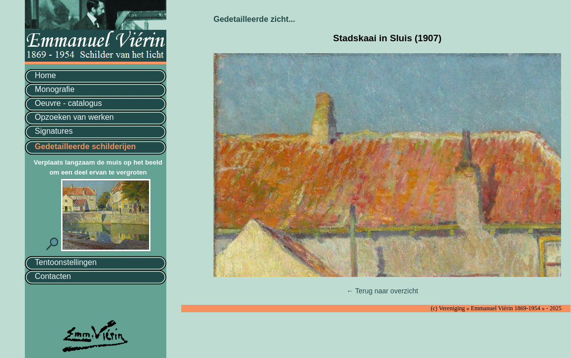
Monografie (54, 89)
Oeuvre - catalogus (68, 103)
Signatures (54, 131)
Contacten (53, 276)
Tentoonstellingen (66, 262)
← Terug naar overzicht (382, 291)
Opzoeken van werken (74, 117)
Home (45, 75)
